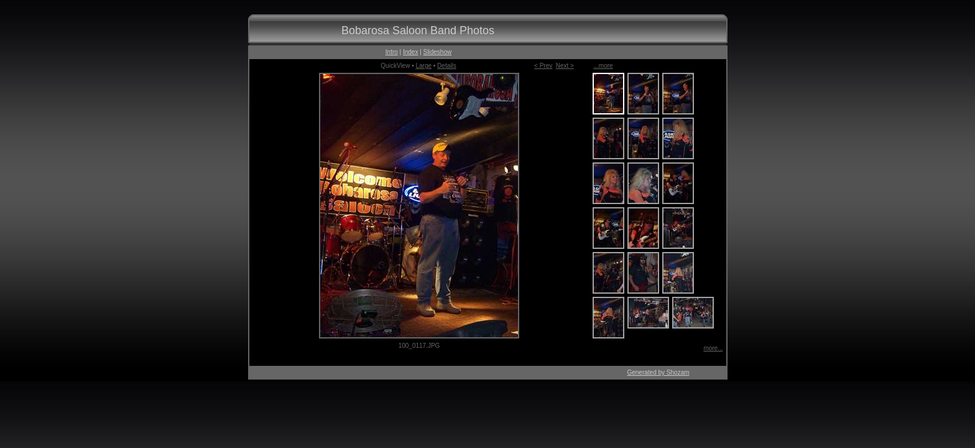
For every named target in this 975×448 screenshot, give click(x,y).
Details (446, 65)
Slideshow (437, 52)
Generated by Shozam (658, 372)
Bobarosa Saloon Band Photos (417, 30)
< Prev (543, 65)
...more (603, 65)
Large (423, 65)
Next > (565, 65)
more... (713, 348)
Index (410, 52)
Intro (392, 52)
